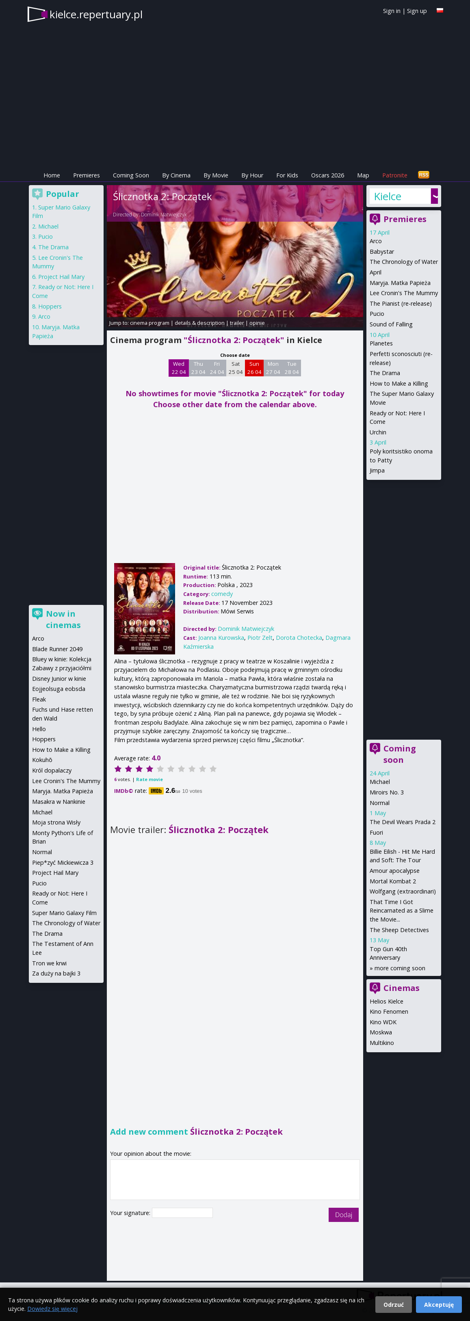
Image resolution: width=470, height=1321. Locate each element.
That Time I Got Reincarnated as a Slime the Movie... (401, 910)
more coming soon (400, 968)
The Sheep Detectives (399, 930)
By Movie (216, 175)
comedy (222, 594)
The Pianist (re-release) (401, 303)
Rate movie (149, 779)
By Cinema (176, 175)
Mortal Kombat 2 (393, 881)
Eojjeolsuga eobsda (58, 689)
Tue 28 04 (292, 368)
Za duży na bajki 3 (56, 973)
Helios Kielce (386, 1001)
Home (51, 175)
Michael (380, 782)
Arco (376, 241)
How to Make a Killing (399, 383)
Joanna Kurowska (221, 637)
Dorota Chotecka (299, 637)
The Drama (385, 373)
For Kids (287, 175)
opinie (257, 322)
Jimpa (377, 470)
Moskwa (381, 1032)
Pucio (377, 313)
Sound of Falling (391, 324)
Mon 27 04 (273, 368)
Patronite (394, 175)
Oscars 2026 (327, 175)
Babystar (382, 251)
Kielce (387, 196)
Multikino (382, 1043)
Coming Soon (131, 175)
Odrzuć (393, 1304)
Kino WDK (383, 1022)
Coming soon (399, 754)
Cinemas (401, 987)
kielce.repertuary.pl (96, 14)
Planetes (381, 343)
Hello (39, 729)
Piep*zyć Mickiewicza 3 (62, 862)
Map (363, 175)
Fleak (39, 699)
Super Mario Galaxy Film (64, 913)
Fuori (376, 832)
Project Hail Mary (61, 277)
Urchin (378, 432)
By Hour (252, 175)
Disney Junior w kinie (59, 678)
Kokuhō (42, 760)
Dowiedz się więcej (52, 1308)
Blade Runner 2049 (57, 649)
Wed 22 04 (179, 368)
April (375, 272)
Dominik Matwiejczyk (164, 214)
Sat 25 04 (236, 368)
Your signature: (131, 1213)
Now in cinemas (63, 619)
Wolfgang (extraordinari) (403, 891)
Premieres (86, 175)
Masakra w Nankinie (58, 801)
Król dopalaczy (51, 770)
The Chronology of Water (404, 261)
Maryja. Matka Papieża (400, 283)
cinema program (149, 322)
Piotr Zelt (260, 637)
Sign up (417, 11)
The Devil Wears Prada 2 (402, 822)
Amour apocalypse (395, 870)
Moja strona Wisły (56, 822)
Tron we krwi (49, 963)
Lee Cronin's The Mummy (404, 293)
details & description (200, 322)
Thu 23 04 (198, 368)
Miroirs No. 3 (387, 792)
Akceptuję (439, 1304)
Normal (380, 803)
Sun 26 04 (254, 368)
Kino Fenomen (389, 1011)
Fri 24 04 (217, 368)
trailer (237, 322)
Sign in (392, 11)
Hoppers (50, 306)
